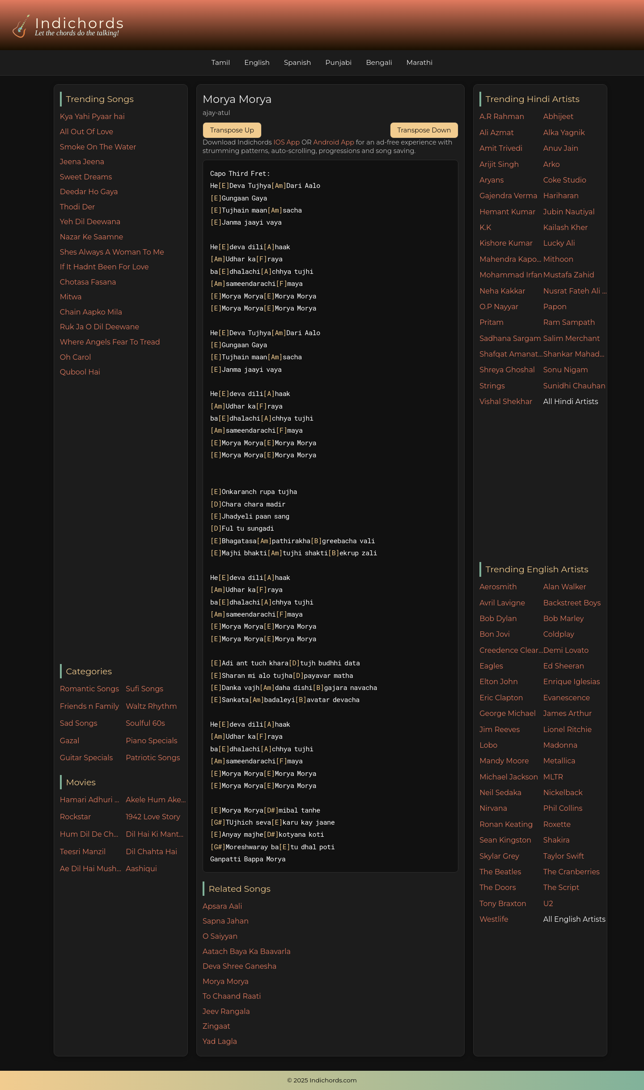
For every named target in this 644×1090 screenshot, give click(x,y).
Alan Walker (564, 587)
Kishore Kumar (506, 243)
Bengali (379, 62)
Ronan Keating (506, 824)
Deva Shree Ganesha (239, 966)
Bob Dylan (498, 618)
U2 (548, 903)
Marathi (419, 62)
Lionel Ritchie (567, 729)
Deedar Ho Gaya (89, 191)
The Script (561, 887)
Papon (555, 306)
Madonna (560, 745)
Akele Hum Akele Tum (156, 800)
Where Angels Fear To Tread (110, 342)
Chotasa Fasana (88, 282)
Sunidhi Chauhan (574, 386)
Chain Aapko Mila (91, 312)
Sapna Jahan (226, 921)
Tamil (221, 62)
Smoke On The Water (98, 147)
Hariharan (561, 196)
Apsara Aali (222, 906)
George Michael (507, 713)
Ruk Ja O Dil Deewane (99, 327)
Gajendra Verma (508, 196)
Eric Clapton (501, 698)
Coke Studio (564, 180)
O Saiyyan (220, 936)
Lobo (488, 745)
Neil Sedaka (500, 792)
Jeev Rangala (226, 1011)
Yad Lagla (220, 1041)
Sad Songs (78, 723)
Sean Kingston (505, 840)
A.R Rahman (501, 116)
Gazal (70, 741)
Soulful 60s (145, 723)
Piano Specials (151, 741)
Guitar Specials (86, 758)
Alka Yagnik (564, 132)
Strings (492, 386)
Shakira (556, 840)
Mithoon (558, 259)
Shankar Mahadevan (575, 354)
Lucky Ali (559, 243)
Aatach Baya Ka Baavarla (247, 951)
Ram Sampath (569, 322)
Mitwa (71, 297)
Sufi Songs (144, 689)
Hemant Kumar (507, 212)
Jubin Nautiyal (569, 212)
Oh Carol (75, 357)
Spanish (297, 62)
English (257, 62)
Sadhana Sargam (510, 338)
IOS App (287, 142)
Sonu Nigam (565, 370)
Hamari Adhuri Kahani (91, 800)
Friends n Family (89, 706)
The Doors (497, 887)
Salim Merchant (571, 338)
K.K (485, 227)
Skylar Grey (499, 856)
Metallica (559, 761)
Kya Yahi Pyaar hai (92, 116)
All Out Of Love (86, 132)
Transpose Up (232, 130)
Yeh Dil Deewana (90, 221)
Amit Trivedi (500, 148)
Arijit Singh (499, 164)
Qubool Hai (80, 372)
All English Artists (574, 919)
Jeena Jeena (82, 162)
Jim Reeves (499, 729)
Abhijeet (558, 116)
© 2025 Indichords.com (322, 1080)
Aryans (491, 180)
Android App (333, 142)
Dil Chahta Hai (151, 851)
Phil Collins (563, 808)
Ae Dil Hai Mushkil (91, 868)
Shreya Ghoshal (507, 370)
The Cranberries (571, 872)
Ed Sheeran (564, 666)
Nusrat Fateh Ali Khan (575, 291)
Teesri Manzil (83, 851)
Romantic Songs (89, 689)
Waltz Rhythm (151, 706)
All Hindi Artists (570, 401)
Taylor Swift (563, 856)
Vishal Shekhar (505, 401)
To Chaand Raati (232, 996)
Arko (551, 164)
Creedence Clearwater (511, 650)
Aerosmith (498, 587)
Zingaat (216, 1026)
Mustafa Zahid (568, 275)
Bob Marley (563, 618)
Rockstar (75, 817)
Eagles (491, 666)
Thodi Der (77, 207)
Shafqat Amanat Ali (511, 354)
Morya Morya (226, 981)
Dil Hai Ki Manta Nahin (156, 834)
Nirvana (493, 808)
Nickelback (563, 792)
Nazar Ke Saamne (91, 237)
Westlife (493, 919)
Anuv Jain (560, 148)
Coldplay (558, 634)
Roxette (557, 824)
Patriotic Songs (153, 758)
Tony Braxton (502, 903)
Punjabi (339, 62)
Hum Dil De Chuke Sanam (91, 834)
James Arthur (567, 713)
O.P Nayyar (498, 306)
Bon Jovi (494, 634)
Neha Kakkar (502, 291)
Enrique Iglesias (571, 681)
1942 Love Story (153, 817)
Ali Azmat (496, 132)
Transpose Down (424, 130)
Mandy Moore (504, 761)
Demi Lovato (566, 650)
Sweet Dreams (86, 177)
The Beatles (500, 872)
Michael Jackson (508, 777)
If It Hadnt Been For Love (104, 267)
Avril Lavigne (502, 603)
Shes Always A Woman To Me (112, 252)
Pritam (491, 322)
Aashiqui (141, 868)
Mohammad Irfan (510, 275)
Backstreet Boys (572, 603)
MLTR (553, 777)
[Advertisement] (123, 521)
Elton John (498, 681)
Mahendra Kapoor (511, 259)
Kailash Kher (565, 227)
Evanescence (566, 698)
